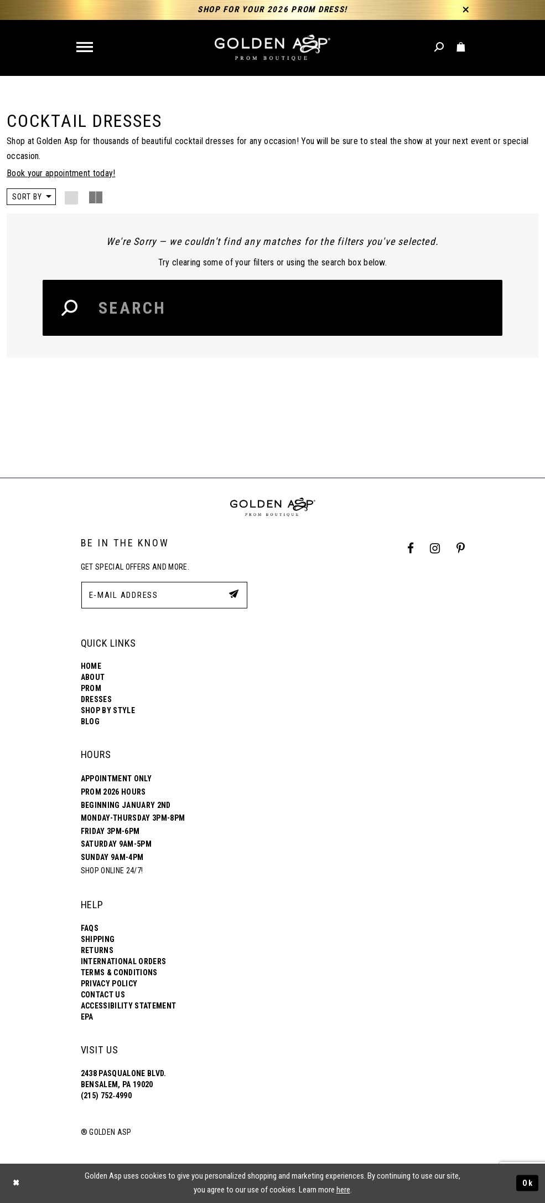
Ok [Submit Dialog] (527, 1183)
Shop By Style (108, 711)
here (343, 1190)
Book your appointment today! (61, 173)
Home (91, 666)
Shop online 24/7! (112, 870)
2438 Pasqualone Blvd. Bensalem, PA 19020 (124, 1079)
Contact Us (103, 995)
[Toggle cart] (461, 47)
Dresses (96, 699)
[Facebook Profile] (410, 549)
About (93, 677)
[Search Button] (70, 308)
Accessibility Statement (129, 1006)
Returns (97, 950)
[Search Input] (272, 308)
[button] (85, 48)
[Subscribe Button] (233, 594)
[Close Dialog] (17, 1183)
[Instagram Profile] (435, 549)
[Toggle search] (439, 47)
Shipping (98, 939)
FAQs (89, 928)
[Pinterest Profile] (460, 549)
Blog (90, 722)
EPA (87, 1017)
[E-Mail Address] (164, 595)
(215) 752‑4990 (106, 1096)
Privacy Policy (109, 984)
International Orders (124, 962)
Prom (91, 688)
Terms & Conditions (119, 973)
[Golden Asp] (273, 48)
